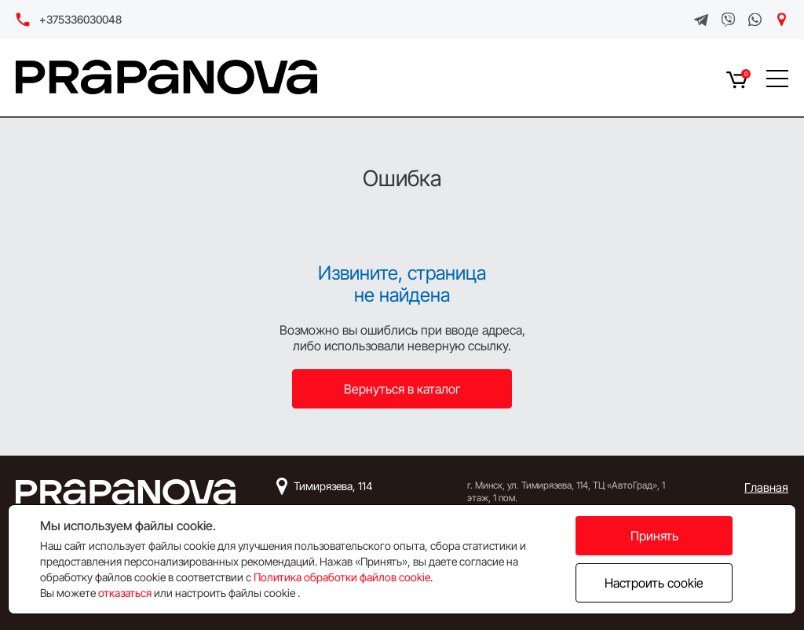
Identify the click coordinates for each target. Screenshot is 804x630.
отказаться (125, 592)
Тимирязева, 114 (333, 486)
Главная (766, 487)
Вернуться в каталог (402, 389)
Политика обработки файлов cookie (342, 577)
